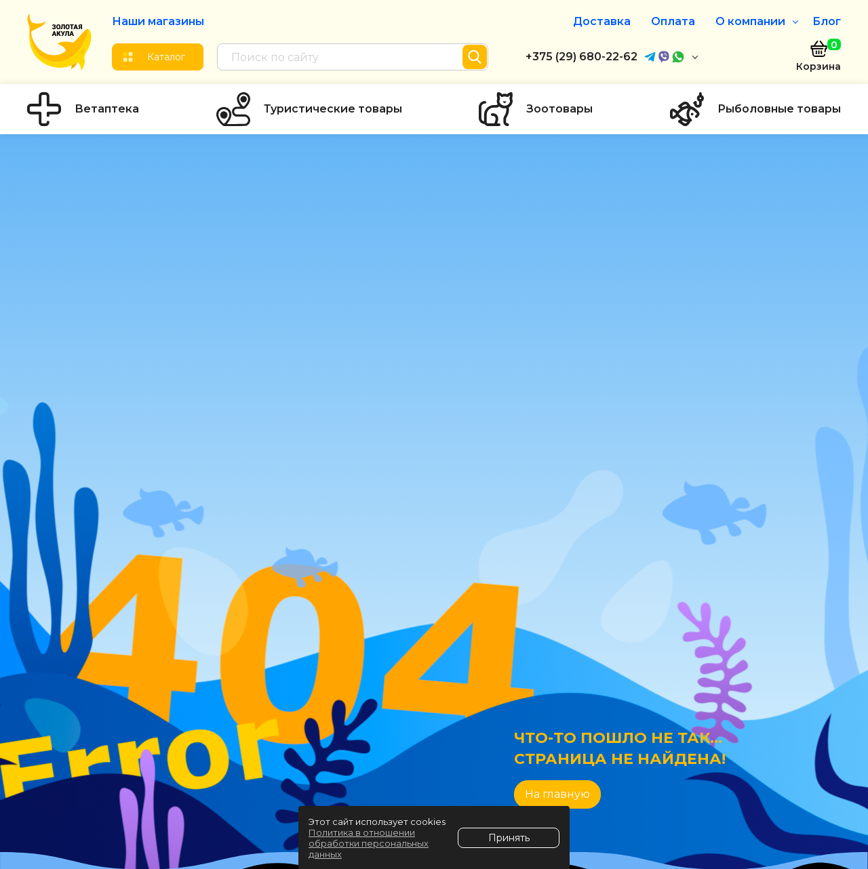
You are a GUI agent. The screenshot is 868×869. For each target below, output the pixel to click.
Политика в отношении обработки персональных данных (369, 843)
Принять (509, 838)
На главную (557, 794)
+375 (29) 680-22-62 (581, 56)
